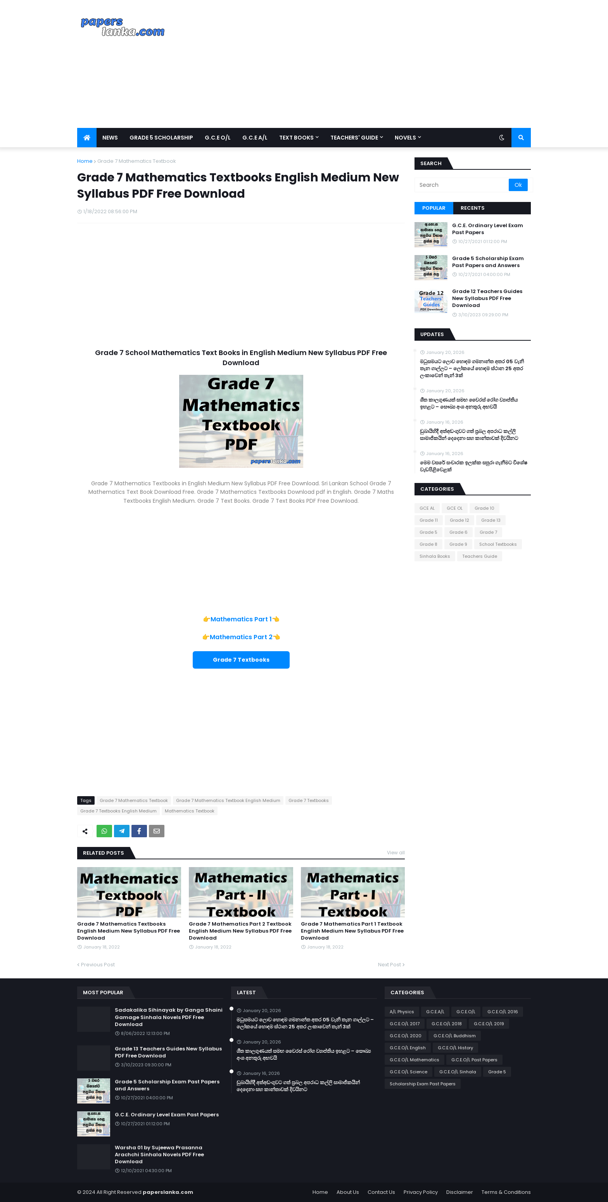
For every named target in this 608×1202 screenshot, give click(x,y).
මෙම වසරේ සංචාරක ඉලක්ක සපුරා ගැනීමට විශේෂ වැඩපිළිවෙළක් (473, 466)
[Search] (462, 185)
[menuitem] (87, 137)
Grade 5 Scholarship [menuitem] (161, 137)
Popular (434, 208)
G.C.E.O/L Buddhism (455, 1036)
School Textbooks (498, 544)
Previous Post (98, 964)
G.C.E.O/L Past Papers (474, 1060)
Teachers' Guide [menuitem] (354, 137)
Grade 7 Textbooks (308, 800)
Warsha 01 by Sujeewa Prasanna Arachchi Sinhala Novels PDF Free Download (159, 1154)
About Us (348, 1192)
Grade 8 (428, 544)
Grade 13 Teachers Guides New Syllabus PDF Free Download (168, 1052)
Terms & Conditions (506, 1192)
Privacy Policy (421, 1192)
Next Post (389, 964)
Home (85, 161)
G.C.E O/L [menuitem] (218, 137)
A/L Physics (402, 1012)
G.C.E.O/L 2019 (489, 1024)
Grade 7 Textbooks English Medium (118, 811)
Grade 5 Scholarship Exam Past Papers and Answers (488, 262)
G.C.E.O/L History (455, 1048)
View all (396, 852)
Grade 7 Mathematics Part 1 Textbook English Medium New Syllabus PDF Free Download (352, 931)
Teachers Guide (479, 556)
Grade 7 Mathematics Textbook (136, 161)
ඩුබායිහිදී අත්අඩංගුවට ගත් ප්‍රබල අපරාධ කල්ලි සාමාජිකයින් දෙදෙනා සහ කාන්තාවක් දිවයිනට (469, 435)
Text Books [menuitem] (296, 137)
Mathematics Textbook (189, 811)
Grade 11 (429, 520)
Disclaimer (459, 1192)
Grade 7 (488, 532)
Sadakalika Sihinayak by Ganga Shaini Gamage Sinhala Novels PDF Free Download (169, 1017)
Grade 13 (491, 520)
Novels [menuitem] (405, 137)
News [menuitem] (110, 137)
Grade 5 (428, 532)
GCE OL (455, 508)
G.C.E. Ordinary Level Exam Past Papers (487, 229)
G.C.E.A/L (435, 1012)
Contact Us (381, 1192)
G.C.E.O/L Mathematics (414, 1060)
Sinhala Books (435, 556)
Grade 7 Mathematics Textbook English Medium (228, 800)
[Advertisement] (390, 64)
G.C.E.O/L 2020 (405, 1036)
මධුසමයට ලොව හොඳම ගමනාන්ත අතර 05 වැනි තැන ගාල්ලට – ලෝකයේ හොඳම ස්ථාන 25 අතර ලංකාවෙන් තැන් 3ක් (472, 368)
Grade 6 (458, 532)
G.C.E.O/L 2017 (405, 1024)
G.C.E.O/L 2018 (447, 1024)
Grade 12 (459, 520)
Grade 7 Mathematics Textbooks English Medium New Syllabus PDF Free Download (128, 931)
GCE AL (427, 508)
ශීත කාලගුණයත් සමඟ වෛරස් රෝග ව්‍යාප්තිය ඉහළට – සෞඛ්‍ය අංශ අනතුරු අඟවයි (469, 403)
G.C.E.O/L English (408, 1048)
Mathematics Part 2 (241, 637)
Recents (473, 208)
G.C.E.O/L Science (408, 1072)
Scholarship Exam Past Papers (423, 1084)
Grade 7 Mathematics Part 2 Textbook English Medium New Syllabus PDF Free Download (240, 931)
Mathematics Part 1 (241, 619)
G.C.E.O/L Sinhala (457, 1072)
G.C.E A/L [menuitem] (255, 137)
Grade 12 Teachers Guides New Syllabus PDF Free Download (487, 298)
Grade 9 (458, 544)
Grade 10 (484, 508)
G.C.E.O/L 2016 (502, 1012)
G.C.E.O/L (465, 1012)
